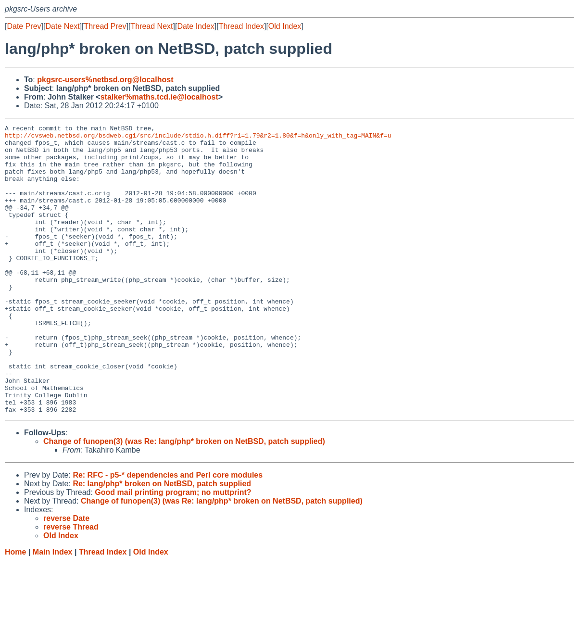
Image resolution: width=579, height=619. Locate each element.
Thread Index (241, 26)
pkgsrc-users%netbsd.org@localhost (105, 80)
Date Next (62, 26)
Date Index (195, 26)
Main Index (53, 610)
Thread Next (151, 26)
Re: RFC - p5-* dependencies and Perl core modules (168, 533)
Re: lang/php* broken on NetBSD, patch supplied (162, 541)
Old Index (284, 26)
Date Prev (24, 26)
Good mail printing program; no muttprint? (173, 550)
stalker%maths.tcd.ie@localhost (159, 97)
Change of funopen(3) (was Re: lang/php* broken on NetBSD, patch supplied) (184, 499)
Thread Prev (105, 26)
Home (15, 610)
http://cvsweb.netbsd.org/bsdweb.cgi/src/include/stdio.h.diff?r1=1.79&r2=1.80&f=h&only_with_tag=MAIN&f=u (198, 138)
